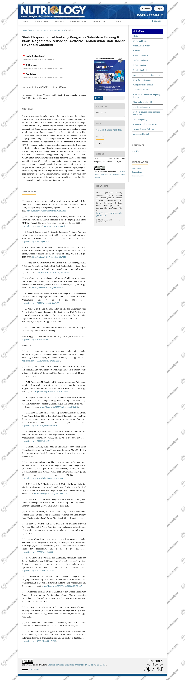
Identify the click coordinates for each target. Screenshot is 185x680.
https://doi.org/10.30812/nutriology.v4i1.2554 (41, 361)
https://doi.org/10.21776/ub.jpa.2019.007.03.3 (41, 303)
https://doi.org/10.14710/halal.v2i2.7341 (49, 257)
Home (26, 22)
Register (146, 9)
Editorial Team (101, 22)
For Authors (137, 172)
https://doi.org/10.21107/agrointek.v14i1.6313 (46, 211)
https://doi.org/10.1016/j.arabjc (35, 339)
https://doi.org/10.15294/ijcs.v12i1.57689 (52, 391)
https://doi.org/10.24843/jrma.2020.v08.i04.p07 (62, 586)
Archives (59, 22)
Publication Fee (139, 65)
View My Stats (34, 669)
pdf (99, 98)
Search (156, 21)
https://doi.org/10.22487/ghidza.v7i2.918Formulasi (43, 226)
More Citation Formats (105, 221)
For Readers (137, 168)
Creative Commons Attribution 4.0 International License (109, 174)
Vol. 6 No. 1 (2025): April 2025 (52, 30)
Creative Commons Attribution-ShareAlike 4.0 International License (77, 665)
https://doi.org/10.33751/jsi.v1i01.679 (47, 287)
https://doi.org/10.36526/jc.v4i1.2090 (37, 552)
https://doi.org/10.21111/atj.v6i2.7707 (38, 441)
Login (159, 9)
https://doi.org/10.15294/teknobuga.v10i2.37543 (42, 478)
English (135, 151)
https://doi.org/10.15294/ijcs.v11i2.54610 (39, 641)
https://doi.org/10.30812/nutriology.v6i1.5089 (46, 87)
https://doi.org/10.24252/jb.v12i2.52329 (50, 493)
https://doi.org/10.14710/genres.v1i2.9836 (39, 425)
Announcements (78, 22)
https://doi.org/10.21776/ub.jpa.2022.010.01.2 (59, 407)
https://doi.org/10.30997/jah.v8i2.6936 (38, 570)
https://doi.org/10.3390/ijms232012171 (38, 241)
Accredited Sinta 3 (141, 134)
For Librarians (138, 176)
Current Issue (42, 22)
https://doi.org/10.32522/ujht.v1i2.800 (54, 272)
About (119, 22)
